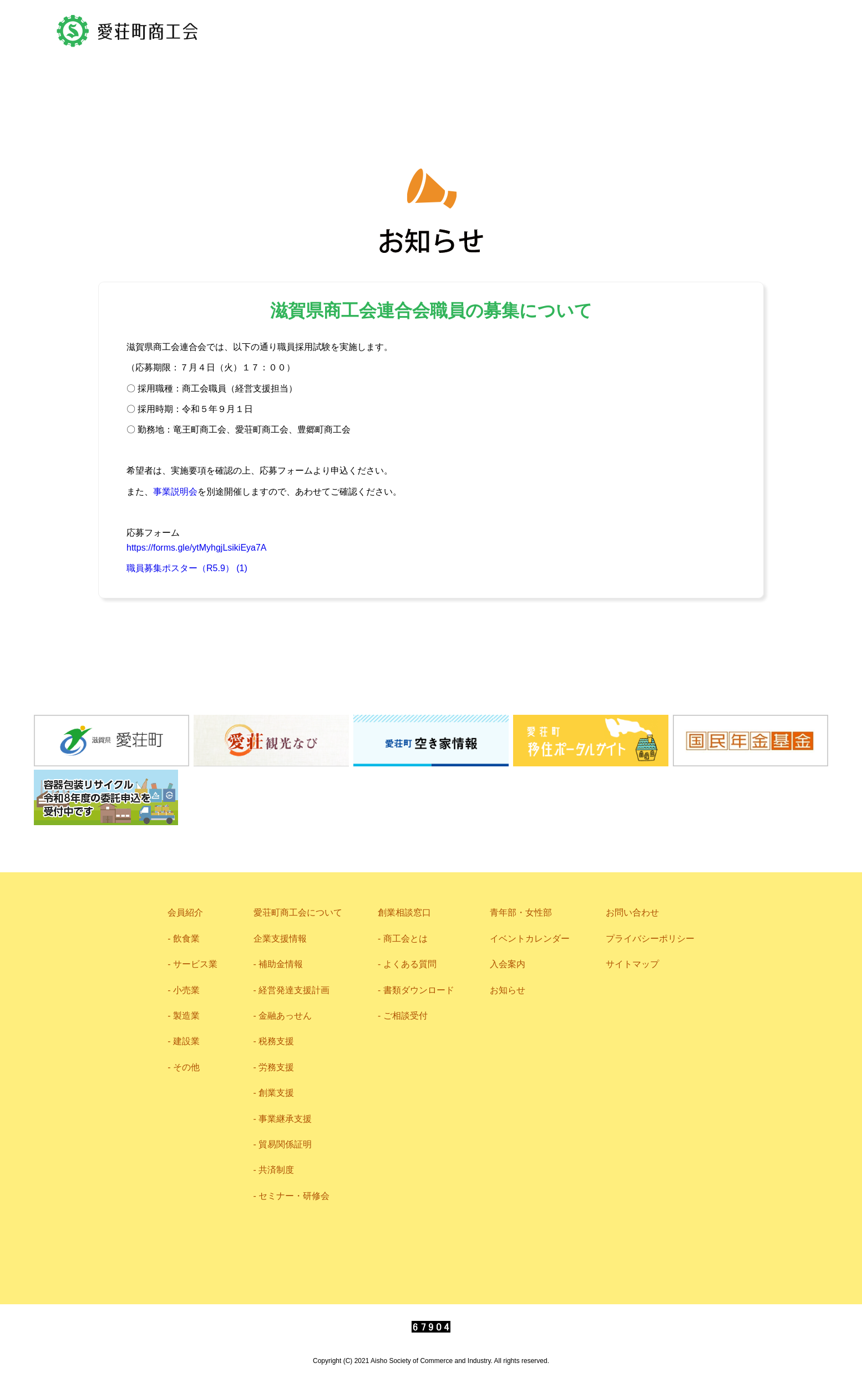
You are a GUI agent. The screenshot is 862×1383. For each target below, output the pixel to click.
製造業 (186, 1015)
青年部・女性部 (660, 90)
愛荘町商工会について (313, 90)
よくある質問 (410, 964)
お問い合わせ (587, 26)
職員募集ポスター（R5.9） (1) (186, 568)
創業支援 (276, 1092)
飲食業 (186, 938)
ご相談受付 (405, 1015)
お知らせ (507, 990)
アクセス (489, 26)
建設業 (186, 1041)
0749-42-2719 (737, 26)
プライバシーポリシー (650, 938)
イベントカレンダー (530, 938)
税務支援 (276, 1041)
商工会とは (405, 938)
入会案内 (507, 964)
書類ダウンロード (418, 990)
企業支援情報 (450, 91)
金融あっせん (285, 1015)
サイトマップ (632, 964)
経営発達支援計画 (293, 990)
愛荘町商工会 (128, 31)
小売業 (186, 990)
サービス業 (195, 964)
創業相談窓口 (404, 912)
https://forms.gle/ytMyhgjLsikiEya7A (196, 547)
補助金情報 (280, 964)
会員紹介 (187, 91)
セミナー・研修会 (293, 1196)
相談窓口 (553, 89)
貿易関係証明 (285, 1144)
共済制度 (276, 1169)
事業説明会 (175, 491)
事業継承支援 (285, 1118)
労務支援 (276, 1067)
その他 (186, 1067)
